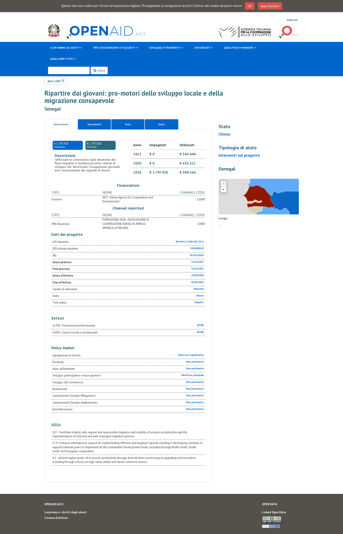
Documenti (94, 124)
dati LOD (55, 81)
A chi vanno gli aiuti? (66, 47)
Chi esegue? (203, 47)
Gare (161, 124)
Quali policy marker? (240, 47)
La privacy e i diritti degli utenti (65, 512)
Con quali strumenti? (166, 47)
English (292, 20)
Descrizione (61, 124)
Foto (128, 124)
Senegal (52, 109)
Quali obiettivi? (63, 58)
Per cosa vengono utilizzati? (115, 47)
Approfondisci (270, 6)
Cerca (99, 70)
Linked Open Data (274, 512)
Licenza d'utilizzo (56, 518)
